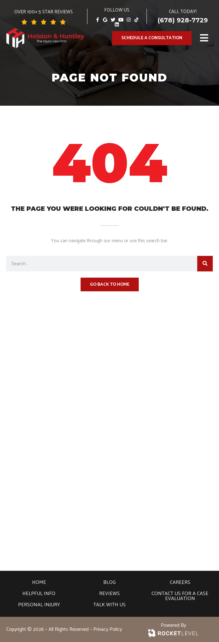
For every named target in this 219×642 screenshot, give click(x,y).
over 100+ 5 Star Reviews (43, 12)
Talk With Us (109, 605)
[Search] (205, 263)
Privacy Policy (107, 629)
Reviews (109, 593)
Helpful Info (38, 593)
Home (39, 582)
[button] (204, 38)
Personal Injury (39, 605)
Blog (109, 582)
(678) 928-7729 (183, 20)
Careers (180, 582)
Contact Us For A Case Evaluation (179, 596)
